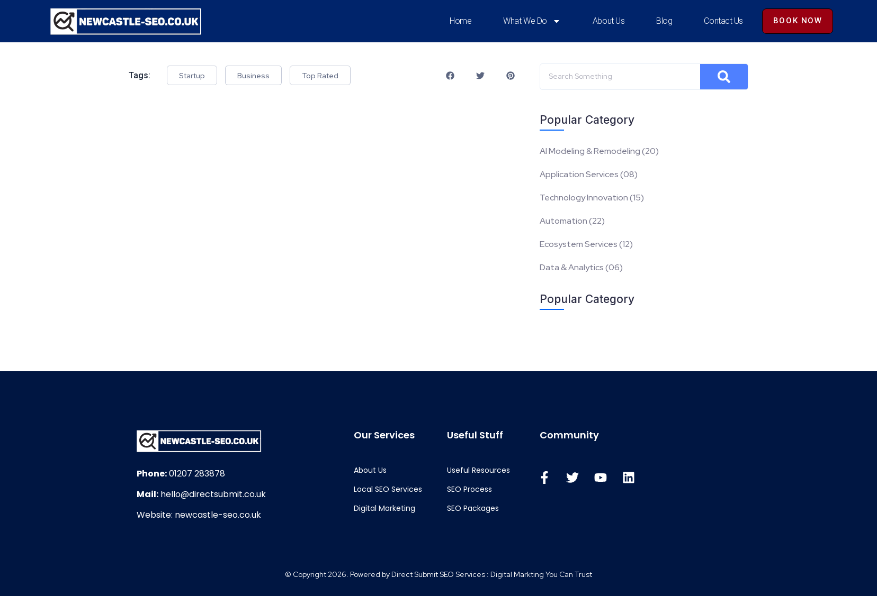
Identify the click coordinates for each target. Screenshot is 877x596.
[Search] (763, 76)
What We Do (532, 21)
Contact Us (723, 21)
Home (460, 21)
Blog (664, 21)
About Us (608, 21)
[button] (477, 75)
